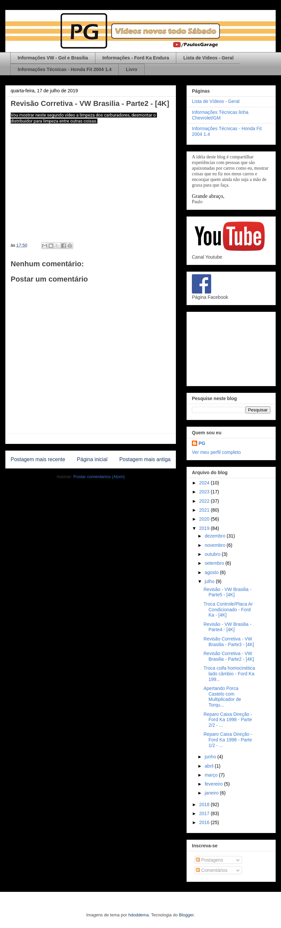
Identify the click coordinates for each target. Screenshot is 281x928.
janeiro (212, 793)
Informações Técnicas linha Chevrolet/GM (220, 115)
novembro (215, 545)
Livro (131, 69)
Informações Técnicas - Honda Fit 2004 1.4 (64, 69)
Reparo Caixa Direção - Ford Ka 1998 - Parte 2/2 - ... (228, 720)
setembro (215, 563)
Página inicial (92, 459)
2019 (205, 528)
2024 (205, 482)
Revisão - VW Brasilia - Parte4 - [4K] (227, 627)
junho (211, 756)
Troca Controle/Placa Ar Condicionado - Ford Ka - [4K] (228, 609)
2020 (205, 519)
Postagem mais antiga (145, 459)
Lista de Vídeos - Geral (208, 57)
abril (209, 766)
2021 (205, 510)
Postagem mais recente (38, 459)
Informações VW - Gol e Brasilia (53, 57)
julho (210, 581)
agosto (212, 572)
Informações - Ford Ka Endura (135, 57)
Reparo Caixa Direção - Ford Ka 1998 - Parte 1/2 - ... (228, 739)
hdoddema (138, 914)
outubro (213, 554)
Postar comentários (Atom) (99, 476)
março (212, 775)
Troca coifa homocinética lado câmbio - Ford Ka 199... (229, 673)
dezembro (215, 536)
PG (202, 443)
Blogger (186, 914)
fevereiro (214, 784)
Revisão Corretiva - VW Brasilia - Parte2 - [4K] (229, 656)
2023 (205, 491)
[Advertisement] (231, 347)
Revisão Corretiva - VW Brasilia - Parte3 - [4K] (229, 641)
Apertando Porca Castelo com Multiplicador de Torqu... (222, 697)
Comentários (211, 870)
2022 (205, 501)
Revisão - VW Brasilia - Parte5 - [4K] (227, 592)
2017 (205, 813)
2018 (205, 804)
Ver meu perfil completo (216, 452)
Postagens (209, 860)
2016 (205, 822)
